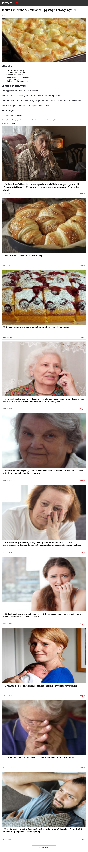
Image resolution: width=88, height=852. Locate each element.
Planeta (10, 3)
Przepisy (82, 193)
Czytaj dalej (44, 848)
